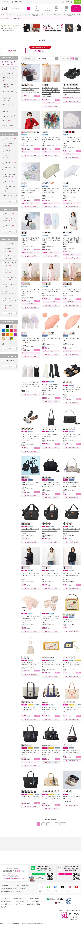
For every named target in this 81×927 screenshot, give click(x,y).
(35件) (30, 252)
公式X (62, 890)
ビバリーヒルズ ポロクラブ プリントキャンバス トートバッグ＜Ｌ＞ (72, 709)
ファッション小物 (7, 85)
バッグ (6, 73)
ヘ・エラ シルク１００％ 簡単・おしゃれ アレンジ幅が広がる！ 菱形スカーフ (30, 139)
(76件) (30, 152)
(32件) (71, 154)
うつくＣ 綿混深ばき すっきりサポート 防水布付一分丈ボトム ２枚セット (30, 340)
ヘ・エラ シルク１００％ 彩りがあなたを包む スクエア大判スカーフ (51, 139)
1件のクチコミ (51, 102)
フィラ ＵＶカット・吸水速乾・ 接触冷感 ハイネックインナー (72, 575)
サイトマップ (18, 891)
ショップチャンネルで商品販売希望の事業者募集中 (28, 904)
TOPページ (3, 18)
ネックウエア (8, 91)
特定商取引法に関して (7, 901)
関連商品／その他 (7, 126)
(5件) (51, 152)
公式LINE (48, 890)
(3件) (72, 203)
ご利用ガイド (4, 885)
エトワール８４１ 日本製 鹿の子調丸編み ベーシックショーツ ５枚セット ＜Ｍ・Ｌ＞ (51, 618)
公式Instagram (69, 890)
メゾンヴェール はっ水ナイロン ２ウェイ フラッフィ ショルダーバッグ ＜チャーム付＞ (72, 484)
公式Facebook (55, 890)
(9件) (72, 254)
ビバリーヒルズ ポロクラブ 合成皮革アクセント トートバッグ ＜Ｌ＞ (30, 752)
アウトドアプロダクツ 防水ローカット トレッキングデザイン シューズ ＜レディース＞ (71, 90)
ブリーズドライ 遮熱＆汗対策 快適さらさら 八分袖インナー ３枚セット (30, 240)
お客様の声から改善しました (8, 888)
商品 (12, 51)
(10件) (30, 353)
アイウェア (7, 116)
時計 (5, 111)
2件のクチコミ (30, 303)
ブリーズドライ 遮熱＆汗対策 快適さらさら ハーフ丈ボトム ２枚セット (51, 240)
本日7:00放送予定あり (40, 47)
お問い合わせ (25, 885)
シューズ (7, 68)
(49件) (51, 351)
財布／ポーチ (8, 77)
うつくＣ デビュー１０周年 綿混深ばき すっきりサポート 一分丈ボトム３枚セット (30, 190)
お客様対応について (6, 904)
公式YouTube (76, 890)
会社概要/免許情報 (35, 898)
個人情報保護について (38, 901)
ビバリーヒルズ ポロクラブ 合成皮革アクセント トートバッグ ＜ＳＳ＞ (51, 752)
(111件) (51, 203)
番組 (41, 51)
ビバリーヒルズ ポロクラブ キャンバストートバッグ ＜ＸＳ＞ (51, 798)
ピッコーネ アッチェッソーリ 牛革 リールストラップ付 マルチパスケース (72, 664)
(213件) (30, 203)
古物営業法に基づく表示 (22, 901)
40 (56, 824)
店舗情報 (22, 888)
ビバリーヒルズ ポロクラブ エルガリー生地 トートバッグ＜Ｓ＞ (51, 709)
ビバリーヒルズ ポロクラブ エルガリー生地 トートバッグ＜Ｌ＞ (30, 709)
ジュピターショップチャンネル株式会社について (14, 898)
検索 (10, 201)
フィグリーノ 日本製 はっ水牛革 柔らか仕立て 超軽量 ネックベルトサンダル (72, 389)
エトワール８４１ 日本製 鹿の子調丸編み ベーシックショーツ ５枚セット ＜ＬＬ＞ (30, 618)
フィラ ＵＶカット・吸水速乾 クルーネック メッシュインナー (30, 575)
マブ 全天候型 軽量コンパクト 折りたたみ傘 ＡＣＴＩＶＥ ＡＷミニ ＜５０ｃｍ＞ (51, 190)
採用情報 (3, 907)
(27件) (71, 97)
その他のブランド (7, 195)
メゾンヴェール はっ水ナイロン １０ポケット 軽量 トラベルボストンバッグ (51, 484)
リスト (76, 58)
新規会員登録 (18, 1)
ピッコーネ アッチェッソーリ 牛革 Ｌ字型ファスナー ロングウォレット (51, 664)
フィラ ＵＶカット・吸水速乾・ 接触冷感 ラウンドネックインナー (51, 575)
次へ (62, 824)
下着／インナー (7, 99)
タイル (72, 58)
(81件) (71, 351)
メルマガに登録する (41, 890)
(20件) (51, 252)
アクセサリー (8, 105)
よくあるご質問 (15, 885)
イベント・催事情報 (6, 891)
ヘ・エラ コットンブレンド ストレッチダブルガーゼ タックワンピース (30, 291)
